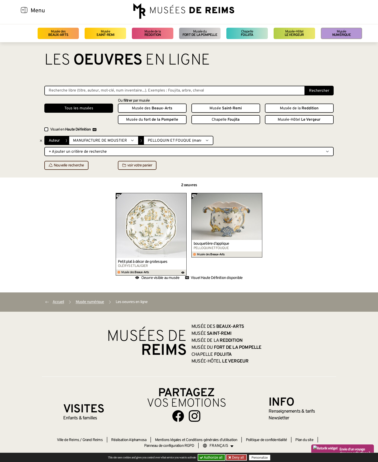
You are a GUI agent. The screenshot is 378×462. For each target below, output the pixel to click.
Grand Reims (92, 440)
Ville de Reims (68, 440)
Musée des (58, 33)
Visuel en (73, 129)
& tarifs (292, 411)
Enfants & (80, 418)
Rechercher (319, 90)
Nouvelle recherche (66, 165)
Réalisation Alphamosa (128, 440)
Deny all (237, 457)
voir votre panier (137, 165)
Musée (105, 33)
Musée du (199, 33)
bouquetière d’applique (211, 244)
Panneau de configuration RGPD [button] (169, 445)
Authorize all (212, 457)
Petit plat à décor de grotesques (142, 262)
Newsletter (279, 418)
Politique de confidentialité (266, 440)
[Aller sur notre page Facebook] (178, 416)
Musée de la (152, 33)
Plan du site (304, 440)
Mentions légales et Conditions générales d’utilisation (196, 440)
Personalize (259, 457)
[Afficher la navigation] (24, 10)
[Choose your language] (218, 446)
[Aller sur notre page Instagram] (194, 416)
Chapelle (247, 33)
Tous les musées (78, 108)
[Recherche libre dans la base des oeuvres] (174, 90)
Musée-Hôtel (294, 33)
